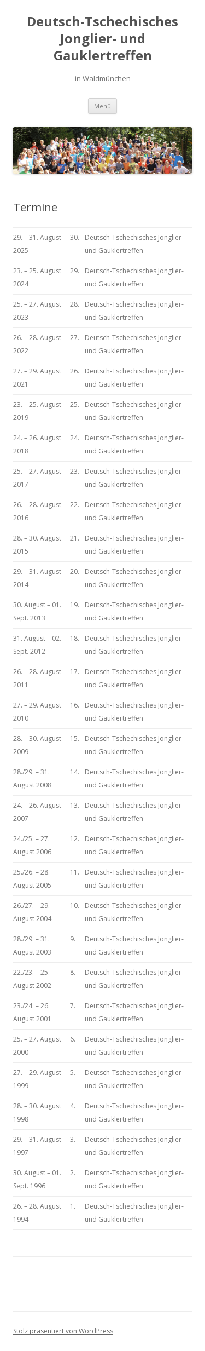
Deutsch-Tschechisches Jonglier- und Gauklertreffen (102, 38)
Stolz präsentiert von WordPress (63, 1331)
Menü (102, 106)
